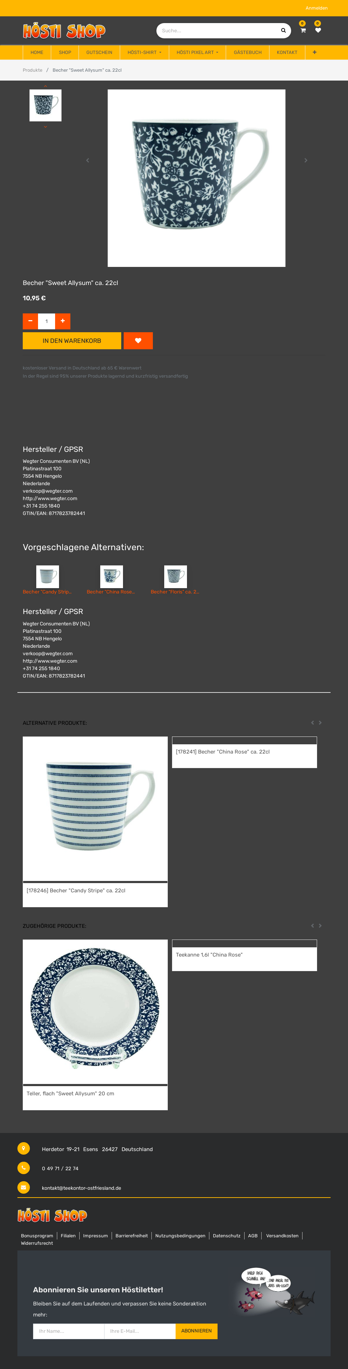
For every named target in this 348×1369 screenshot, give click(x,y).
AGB (253, 1235)
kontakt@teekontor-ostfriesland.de (81, 1188)
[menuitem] (37, 52)
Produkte (32, 70)
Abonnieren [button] (196, 1331)
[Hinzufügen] (62, 321)
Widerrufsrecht (37, 1243)
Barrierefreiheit (132, 1235)
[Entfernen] (30, 321)
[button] (314, 52)
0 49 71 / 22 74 (60, 1169)
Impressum (95, 1235)
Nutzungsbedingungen (180, 1235)
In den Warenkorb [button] (72, 340)
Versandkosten (282, 1235)
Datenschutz (227, 1235)
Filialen (68, 1235)
